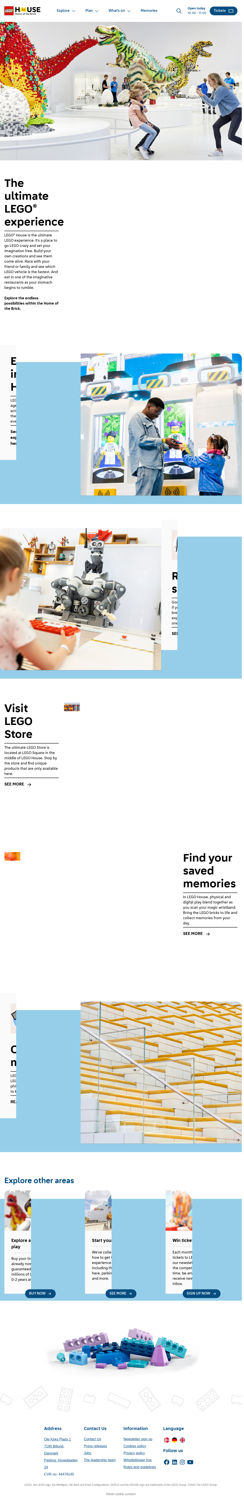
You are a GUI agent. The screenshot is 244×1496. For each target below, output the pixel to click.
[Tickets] (223, 11)
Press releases (95, 1446)
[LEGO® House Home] (22, 10)
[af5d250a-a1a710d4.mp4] (150, 235)
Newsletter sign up (137, 1439)
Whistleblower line (137, 1460)
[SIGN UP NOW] (201, 1293)
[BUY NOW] (40, 1293)
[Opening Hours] (197, 11)
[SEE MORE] (201, 634)
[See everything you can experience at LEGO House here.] (40, 437)
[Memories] (149, 11)
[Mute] (85, 286)
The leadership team (100, 1460)
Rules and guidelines (139, 1467)
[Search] (179, 11)
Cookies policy (134, 1446)
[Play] (72, 286)
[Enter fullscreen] (228, 286)
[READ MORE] (40, 1102)
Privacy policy (134, 1453)
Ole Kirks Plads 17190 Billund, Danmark (57, 1446)
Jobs (87, 1453)
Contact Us (92, 1439)
